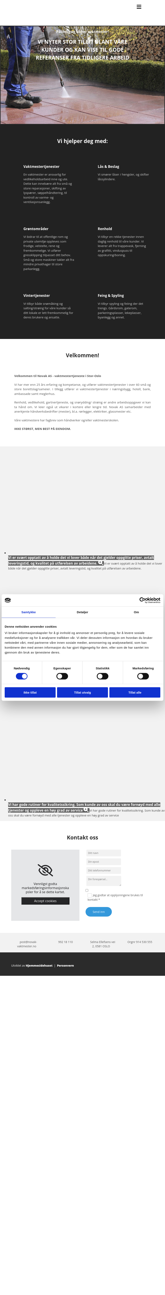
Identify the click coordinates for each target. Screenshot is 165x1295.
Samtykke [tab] (28, 612)
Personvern (65, 965)
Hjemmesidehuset (39, 965)
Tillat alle (134, 692)
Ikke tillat (30, 692)
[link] (45, 870)
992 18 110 (65, 942)
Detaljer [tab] (82, 612)
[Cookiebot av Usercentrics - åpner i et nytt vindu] (142, 600)
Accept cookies (45, 901)
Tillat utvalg (82, 692)
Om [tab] (136, 612)
